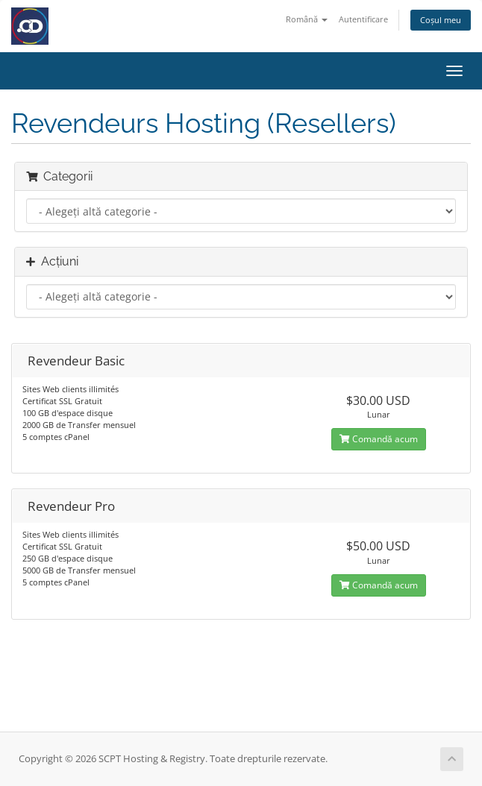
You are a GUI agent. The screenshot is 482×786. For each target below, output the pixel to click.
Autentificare (363, 19)
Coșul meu (440, 19)
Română (307, 19)
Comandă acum (378, 439)
